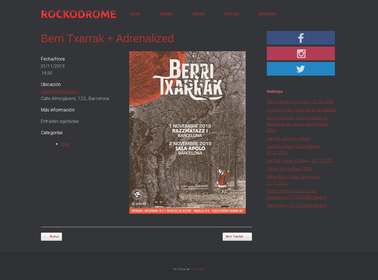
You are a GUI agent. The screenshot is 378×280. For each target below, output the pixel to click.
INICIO (135, 14)
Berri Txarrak (237, 237)
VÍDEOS (198, 14)
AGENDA (166, 14)
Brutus (51, 237)
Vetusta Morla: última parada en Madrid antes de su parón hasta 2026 (297, 124)
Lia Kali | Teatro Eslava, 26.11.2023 (299, 160)
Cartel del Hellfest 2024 (289, 168)
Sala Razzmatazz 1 (60, 91)
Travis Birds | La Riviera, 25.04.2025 (300, 101)
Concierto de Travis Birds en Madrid (301, 109)
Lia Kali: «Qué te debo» (288, 138)
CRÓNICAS (266, 14)
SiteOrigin (198, 269)
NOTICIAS (231, 14)
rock (65, 144)
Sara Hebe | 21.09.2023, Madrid (296, 205)
